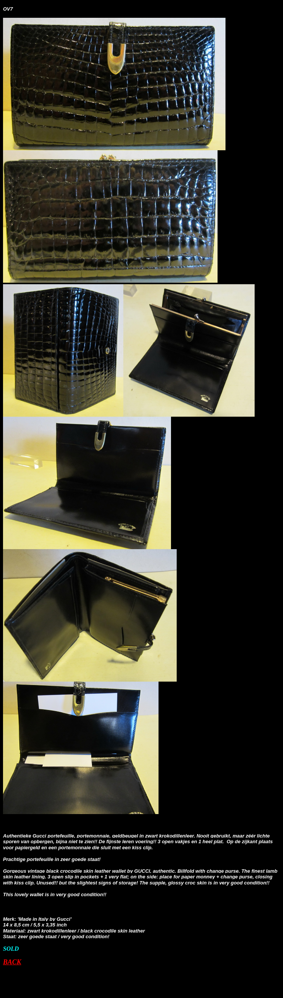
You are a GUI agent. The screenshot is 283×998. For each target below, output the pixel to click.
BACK (12, 962)
